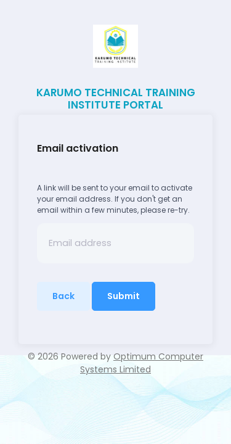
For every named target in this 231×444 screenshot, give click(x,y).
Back (63, 296)
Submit (123, 296)
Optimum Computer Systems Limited (141, 363)
